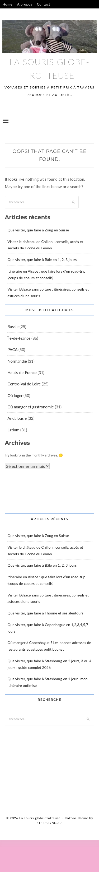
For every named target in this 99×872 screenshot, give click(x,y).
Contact (43, 4)
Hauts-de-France (21, 372)
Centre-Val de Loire (24, 383)
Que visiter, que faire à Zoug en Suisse (38, 230)
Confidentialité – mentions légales (31, 13)
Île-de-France (18, 338)
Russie (12, 326)
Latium (13, 429)
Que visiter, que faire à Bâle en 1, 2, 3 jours (42, 259)
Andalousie (17, 418)
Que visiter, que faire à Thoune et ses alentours (45, 613)
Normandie (17, 361)
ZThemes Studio (49, 823)
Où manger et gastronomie (30, 406)
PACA (12, 349)
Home (7, 4)
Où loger (14, 395)
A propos (24, 4)
